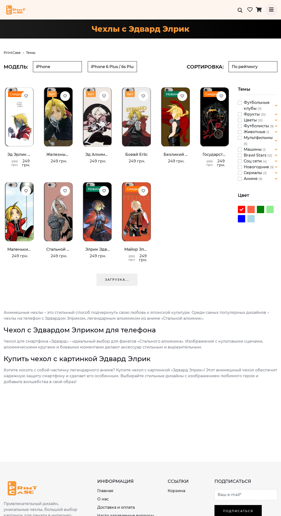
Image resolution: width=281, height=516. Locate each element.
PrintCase (14, 52)
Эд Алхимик (97, 154)
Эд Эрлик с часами (19, 154)
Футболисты (257, 126)
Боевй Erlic (136, 154)
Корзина (176, 490)
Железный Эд (58, 154)
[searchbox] (57, 66)
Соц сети (253, 161)
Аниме (251, 178)
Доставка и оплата (116, 507)
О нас (103, 499)
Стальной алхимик (58, 249)
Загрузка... (117, 279)
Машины (253, 149)
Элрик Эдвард (97, 249)
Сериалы (253, 172)
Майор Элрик (136, 249)
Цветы (251, 120)
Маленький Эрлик (19, 249)
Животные (255, 131)
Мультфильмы (258, 137)
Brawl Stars (255, 155)
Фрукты (252, 114)
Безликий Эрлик (176, 154)
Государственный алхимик (215, 154)
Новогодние (257, 167)
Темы (30, 52)
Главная (105, 490)
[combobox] (57, 66)
